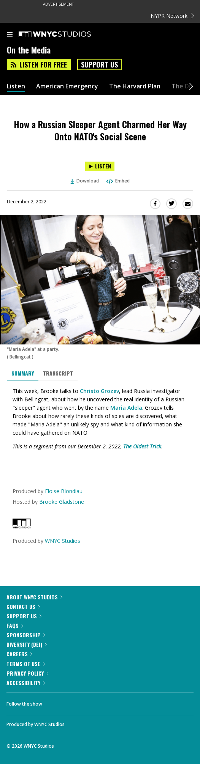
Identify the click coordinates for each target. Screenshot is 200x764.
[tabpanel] (100, 419)
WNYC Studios (62, 540)
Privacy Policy (27, 673)
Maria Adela (126, 407)
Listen (16, 86)
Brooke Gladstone (61, 501)
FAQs (14, 625)
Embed (117, 181)
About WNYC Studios (34, 597)
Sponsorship (25, 635)
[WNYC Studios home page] (64, 34)
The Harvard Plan (134, 86)
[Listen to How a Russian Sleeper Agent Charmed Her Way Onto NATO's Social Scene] (99, 166)
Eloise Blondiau (64, 491)
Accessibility (25, 683)
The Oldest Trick (142, 446)
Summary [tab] (22, 373)
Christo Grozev (99, 391)
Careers (19, 654)
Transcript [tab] (58, 373)
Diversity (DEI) (26, 644)
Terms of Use (25, 664)
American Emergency (67, 86)
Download (84, 181)
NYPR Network (172, 15)
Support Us (99, 64)
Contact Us (23, 606)
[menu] (10, 34)
